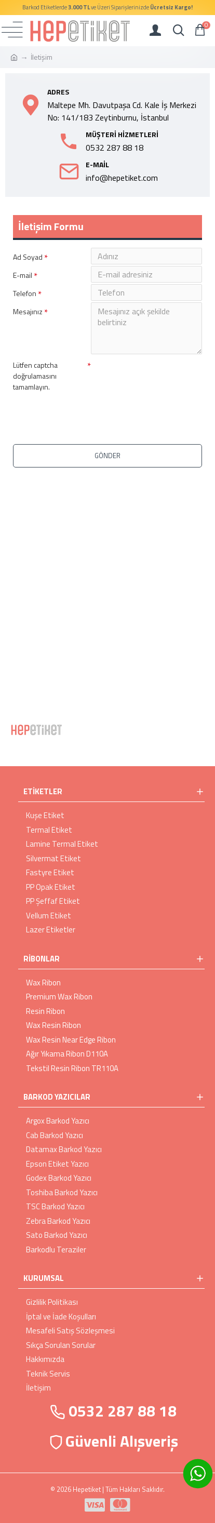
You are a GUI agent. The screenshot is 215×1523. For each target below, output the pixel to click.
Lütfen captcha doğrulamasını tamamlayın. (35, 375)
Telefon (24, 293)
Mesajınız (28, 311)
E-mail (22, 275)
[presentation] (85, 412)
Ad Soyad (28, 256)
